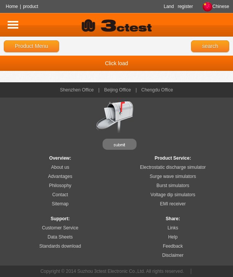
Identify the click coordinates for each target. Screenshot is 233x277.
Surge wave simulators (173, 176)
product (30, 6)
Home (12, 6)
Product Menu (31, 46)
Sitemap (60, 204)
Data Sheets (60, 237)
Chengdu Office (157, 90)
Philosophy (60, 185)
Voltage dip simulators (173, 194)
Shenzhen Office (77, 90)
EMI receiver (173, 204)
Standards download (60, 246)
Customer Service (60, 228)
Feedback (173, 246)
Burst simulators (172, 185)
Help (173, 237)
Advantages (60, 176)
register (185, 6)
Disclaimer (172, 255)
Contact (60, 194)
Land (169, 6)
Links (172, 228)
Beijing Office (117, 90)
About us (60, 167)
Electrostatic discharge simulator (173, 167)
